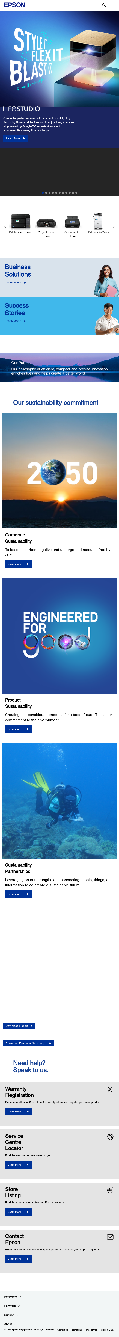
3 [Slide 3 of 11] (49, 193)
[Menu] (112, 5)
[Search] (104, 5)
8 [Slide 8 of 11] (66, 193)
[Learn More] (15, 138)
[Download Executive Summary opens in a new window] (28, 1043)
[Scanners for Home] (72, 225)
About (10, 1324)
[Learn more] (18, 564)
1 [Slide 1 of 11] (43, 193)
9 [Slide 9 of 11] (70, 193)
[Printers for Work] (98, 223)
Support (11, 1315)
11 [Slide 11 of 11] (76, 193)
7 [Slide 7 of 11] (63, 193)
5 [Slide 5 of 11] (56, 193)
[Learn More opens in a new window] (18, 1111)
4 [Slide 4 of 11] (53, 193)
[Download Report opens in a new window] (19, 1026)
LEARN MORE (13, 282)
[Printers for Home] (20, 223)
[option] (59, 79)
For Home (12, 1297)
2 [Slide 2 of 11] (46, 193)
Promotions (76, 1330)
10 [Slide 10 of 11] (73, 193)
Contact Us (62, 1330)
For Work (12, 1306)
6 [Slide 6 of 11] (60, 193)
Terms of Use (91, 1330)
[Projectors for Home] (46, 225)
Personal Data (107, 1330)
